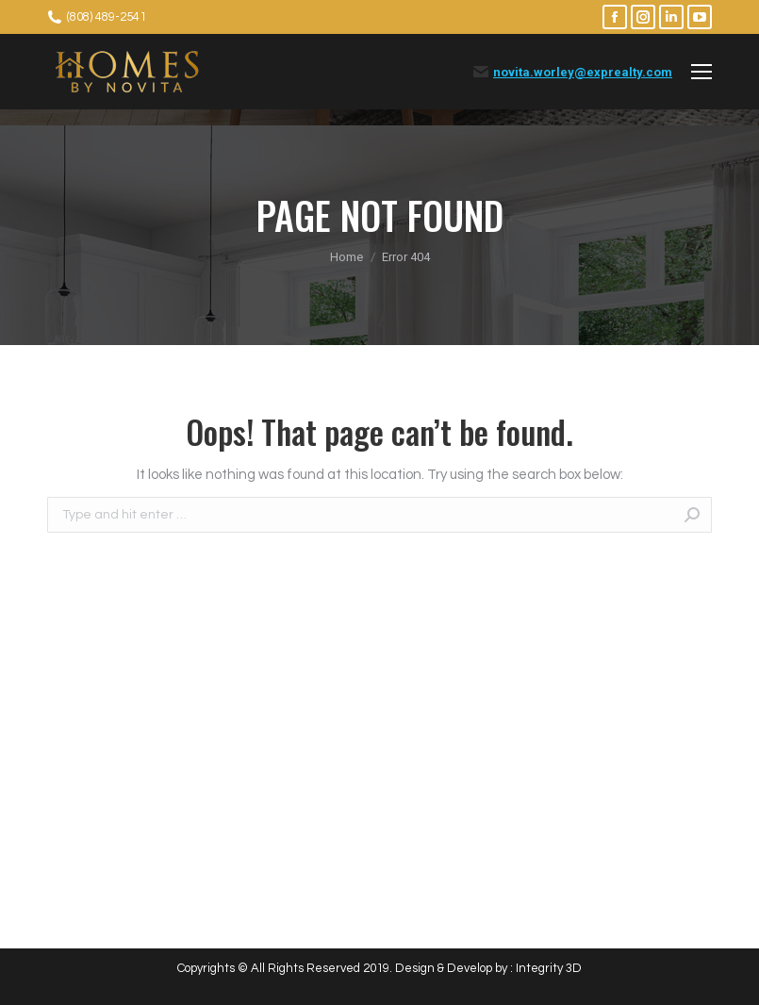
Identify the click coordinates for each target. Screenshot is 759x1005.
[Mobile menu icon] (701, 71)
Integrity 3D (549, 968)
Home (346, 257)
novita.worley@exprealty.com (582, 72)
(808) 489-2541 (106, 17)
